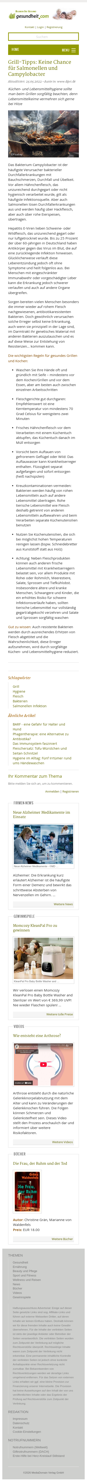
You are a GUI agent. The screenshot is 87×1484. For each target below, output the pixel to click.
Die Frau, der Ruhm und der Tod (40, 1163)
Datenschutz (21, 1423)
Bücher (17, 1288)
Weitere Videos (62, 1142)
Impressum (20, 1418)
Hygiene (19, 691)
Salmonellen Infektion (30, 706)
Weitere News (63, 904)
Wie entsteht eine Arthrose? (37, 1036)
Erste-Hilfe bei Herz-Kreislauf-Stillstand (38, 1456)
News (16, 1284)
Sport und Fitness (24, 1275)
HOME (15, 50)
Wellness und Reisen (27, 1280)
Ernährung (20, 1267)
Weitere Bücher (62, 1239)
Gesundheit (20, 1262)
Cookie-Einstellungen (27, 1431)
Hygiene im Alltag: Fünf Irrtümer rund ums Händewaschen (42, 760)
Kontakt (29, 27)
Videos (17, 1293)
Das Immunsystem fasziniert (35, 743)
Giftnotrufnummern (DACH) (31, 1451)
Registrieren (70, 791)
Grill (16, 686)
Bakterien (20, 701)
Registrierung (54, 27)
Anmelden (52, 791)
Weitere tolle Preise (59, 1014)
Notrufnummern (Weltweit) (30, 1447)
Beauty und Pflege (25, 1271)
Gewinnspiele (22, 1297)
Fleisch (18, 696)
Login (40, 27)
